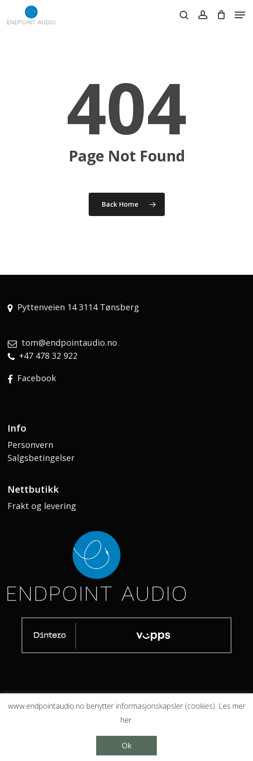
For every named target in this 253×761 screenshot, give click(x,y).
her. (126, 720)
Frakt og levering (41, 505)
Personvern (30, 444)
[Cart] (221, 15)
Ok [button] (127, 745)
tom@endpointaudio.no (69, 342)
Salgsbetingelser (41, 457)
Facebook (36, 378)
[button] (240, 15)
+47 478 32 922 (48, 355)
